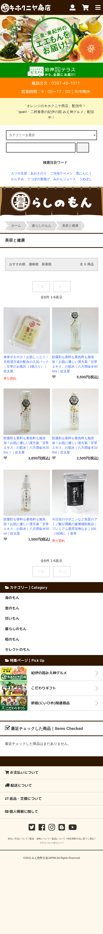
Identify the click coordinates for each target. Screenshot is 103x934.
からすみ (17, 179)
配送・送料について (40, 838)
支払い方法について (18, 838)
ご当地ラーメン (61, 173)
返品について (58, 838)
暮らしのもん (41, 225)
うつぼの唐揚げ (38, 179)
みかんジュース (64, 179)
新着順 (47, 264)
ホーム (16, 225)
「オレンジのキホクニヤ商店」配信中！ (51, 106)
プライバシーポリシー (51, 842)
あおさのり (38, 173)
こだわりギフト (43, 688)
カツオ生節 (19, 173)
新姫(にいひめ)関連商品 (50, 703)
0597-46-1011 (66, 83)
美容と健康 (70, 225)
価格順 (34, 264)
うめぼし (85, 179)
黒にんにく (84, 173)
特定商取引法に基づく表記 (80, 838)
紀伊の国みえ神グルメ (49, 672)
